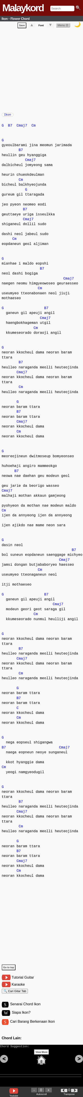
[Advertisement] (41, 70)
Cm (33, 127)
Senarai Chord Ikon (25, 1008)
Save (22, 26)
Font (41, 26)
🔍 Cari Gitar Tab (15, 994)
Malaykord (23, 7)
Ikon (7, 116)
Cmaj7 (22, 127)
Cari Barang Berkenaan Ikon (32, 1026)
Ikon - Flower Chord (16, 19)
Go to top (8, 969)
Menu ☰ (63, 26)
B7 (10, 127)
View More (41, 1059)
